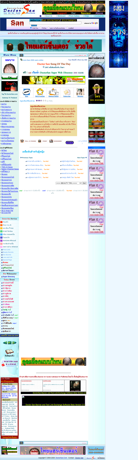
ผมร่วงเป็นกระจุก (8, 138)
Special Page (7, 260)
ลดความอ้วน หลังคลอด (10, 247)
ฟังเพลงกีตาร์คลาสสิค (9, 188)
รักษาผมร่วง (6, 107)
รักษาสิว (5, 222)
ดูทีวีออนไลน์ (6, 159)
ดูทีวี (3, 162)
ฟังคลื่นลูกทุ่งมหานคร (9, 205)
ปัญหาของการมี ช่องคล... (38, 169)
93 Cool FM (6, 213)
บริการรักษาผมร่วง (8, 112)
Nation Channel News (10, 169)
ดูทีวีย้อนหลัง (6, 165)
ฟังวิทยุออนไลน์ (7, 153)
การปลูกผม (5, 129)
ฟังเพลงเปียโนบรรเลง (9, 191)
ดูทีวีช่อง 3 (5, 171)
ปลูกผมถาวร (6, 132)
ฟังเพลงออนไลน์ (7, 177)
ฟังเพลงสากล (6, 180)
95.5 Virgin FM (7, 211)
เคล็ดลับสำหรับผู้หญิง (33, 151)
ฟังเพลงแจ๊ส (6, 194)
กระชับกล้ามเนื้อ (8, 243)
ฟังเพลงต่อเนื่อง (7, 208)
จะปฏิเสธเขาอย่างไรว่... (37, 177)
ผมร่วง (3, 104)
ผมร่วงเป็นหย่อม (7, 141)
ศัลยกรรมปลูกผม (7, 127)
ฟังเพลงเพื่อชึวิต (7, 203)
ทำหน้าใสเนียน (8, 231)
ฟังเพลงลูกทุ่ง (6, 197)
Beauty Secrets (8, 252)
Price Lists (6, 249)
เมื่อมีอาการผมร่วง (8, 118)
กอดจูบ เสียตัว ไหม (71, 177)
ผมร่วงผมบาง (6, 110)
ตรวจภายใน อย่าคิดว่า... (38, 161)
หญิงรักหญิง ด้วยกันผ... (72, 161)
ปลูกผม (4, 124)
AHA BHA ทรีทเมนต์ (9, 240)
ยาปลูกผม (5, 135)
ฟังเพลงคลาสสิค (7, 186)
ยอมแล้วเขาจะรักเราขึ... (72, 173)
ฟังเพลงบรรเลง (7, 183)
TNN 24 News (7, 167)
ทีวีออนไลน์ (5, 156)
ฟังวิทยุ (4, 150)
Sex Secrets (7, 255)
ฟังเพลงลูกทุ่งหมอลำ (9, 200)
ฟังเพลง (4, 174)
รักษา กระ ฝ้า (7, 225)
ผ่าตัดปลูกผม (6, 144)
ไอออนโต (6, 237)
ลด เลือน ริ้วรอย (8, 228)
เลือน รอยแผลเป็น (9, 234)
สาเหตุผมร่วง (6, 121)
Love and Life (7, 257)
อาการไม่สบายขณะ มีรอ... (38, 165)
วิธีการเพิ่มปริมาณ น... (37, 173)
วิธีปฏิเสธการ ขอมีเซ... (72, 169)
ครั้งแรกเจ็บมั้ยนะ (70, 165)
